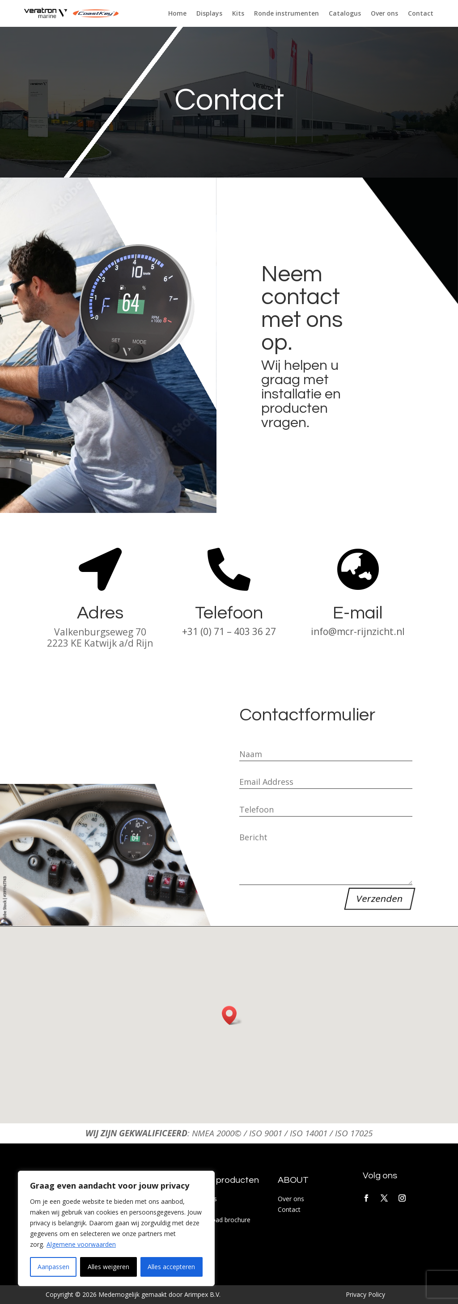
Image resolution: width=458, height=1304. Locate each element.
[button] (232, 1015)
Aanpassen (53, 1266)
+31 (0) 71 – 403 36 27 (229, 631)
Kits (238, 13)
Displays (209, 13)
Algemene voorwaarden (81, 1244)
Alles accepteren (171, 1266)
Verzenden (379, 899)
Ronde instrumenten (286, 13)
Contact (420, 13)
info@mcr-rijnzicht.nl (358, 631)
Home (177, 13)
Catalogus (345, 13)
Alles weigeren (108, 1266)
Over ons (384, 13)
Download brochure (221, 1219)
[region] (116, 1228)
